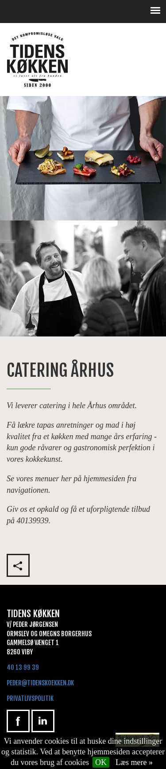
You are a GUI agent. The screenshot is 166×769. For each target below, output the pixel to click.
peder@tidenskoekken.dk (40, 683)
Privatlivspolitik (30, 698)
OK (101, 762)
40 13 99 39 (23, 667)
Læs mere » (134, 762)
